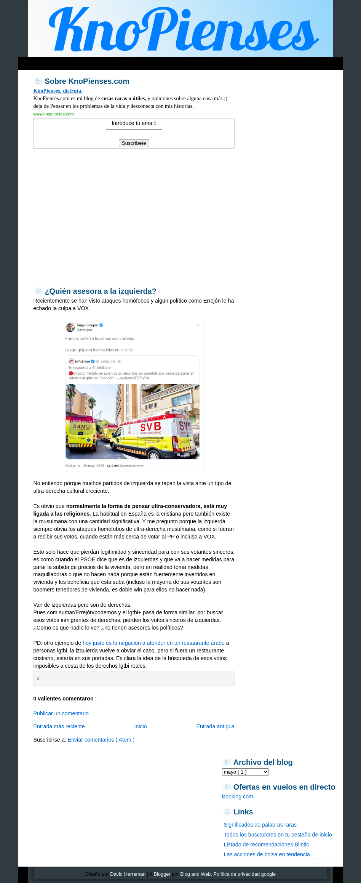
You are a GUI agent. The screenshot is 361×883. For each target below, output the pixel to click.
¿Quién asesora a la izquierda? (100, 291)
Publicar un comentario (61, 713)
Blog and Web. (196, 874)
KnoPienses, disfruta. (57, 91)
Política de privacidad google (245, 874)
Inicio (140, 726)
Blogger (162, 874)
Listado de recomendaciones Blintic (266, 844)
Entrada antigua (215, 726)
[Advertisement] (164, 61)
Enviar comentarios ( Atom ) (101, 740)
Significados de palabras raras (260, 825)
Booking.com (237, 796)
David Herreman (127, 874)
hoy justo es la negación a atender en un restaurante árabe (154, 643)
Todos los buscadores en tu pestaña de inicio (278, 835)
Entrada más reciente (59, 726)
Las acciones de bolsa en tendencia (267, 854)
